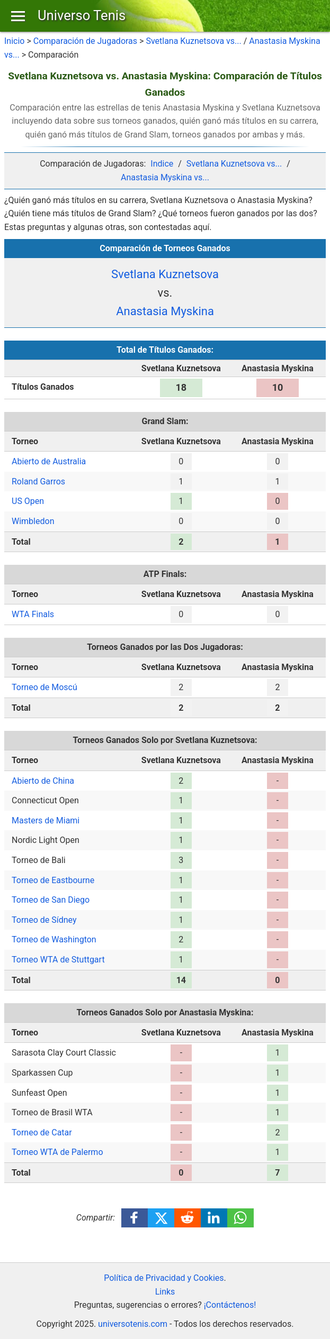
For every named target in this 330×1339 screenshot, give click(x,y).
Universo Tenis (82, 15)
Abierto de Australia (49, 461)
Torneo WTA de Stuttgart (58, 960)
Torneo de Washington (54, 939)
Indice (161, 164)
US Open (28, 501)
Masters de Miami (45, 820)
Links (165, 1292)
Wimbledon (33, 521)
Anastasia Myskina (165, 311)
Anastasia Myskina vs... (165, 177)
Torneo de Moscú (44, 687)
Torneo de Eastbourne (53, 880)
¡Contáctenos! (230, 1305)
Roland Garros (38, 481)
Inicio (14, 41)
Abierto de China (43, 781)
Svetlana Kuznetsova (165, 274)
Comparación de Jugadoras (85, 41)
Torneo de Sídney (44, 920)
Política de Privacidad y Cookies (164, 1278)
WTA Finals (33, 614)
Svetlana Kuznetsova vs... (193, 41)
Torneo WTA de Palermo (57, 1152)
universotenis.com (132, 1324)
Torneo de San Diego (51, 900)
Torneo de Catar (42, 1132)
